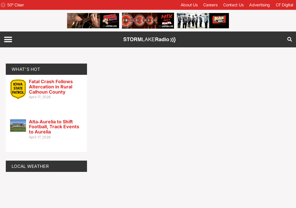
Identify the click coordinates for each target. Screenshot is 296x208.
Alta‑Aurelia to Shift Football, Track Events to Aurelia (54, 127)
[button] (7, 39)
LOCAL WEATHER (30, 166)
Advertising (259, 4)
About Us (189, 4)
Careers (210, 4)
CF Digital (284, 4)
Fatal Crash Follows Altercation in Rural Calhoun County (51, 86)
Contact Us (233, 4)
